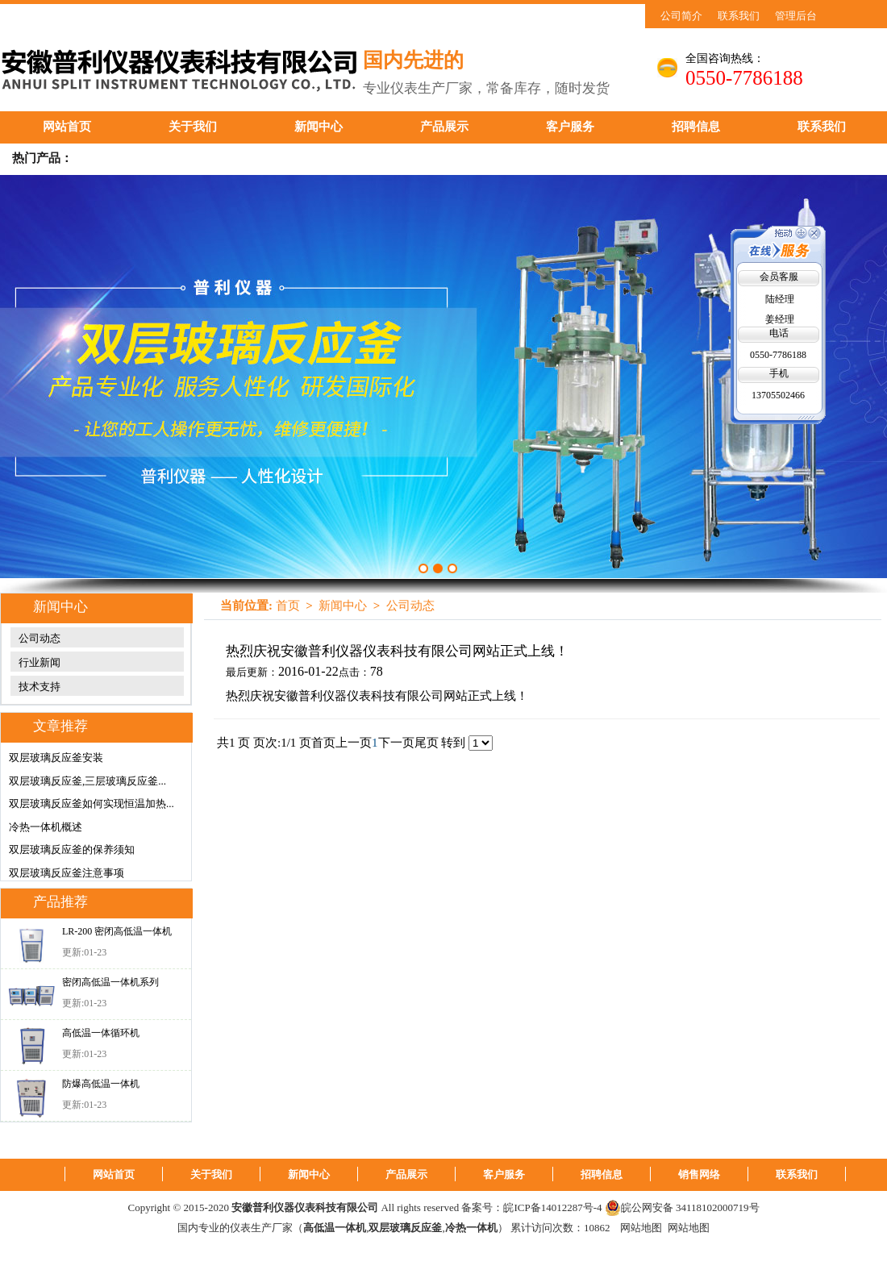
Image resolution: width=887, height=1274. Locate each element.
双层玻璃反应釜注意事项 (66, 873)
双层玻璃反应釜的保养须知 (72, 849)
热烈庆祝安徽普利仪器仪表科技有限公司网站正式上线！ (397, 651)
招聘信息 (696, 126)
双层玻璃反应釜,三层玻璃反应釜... (87, 781)
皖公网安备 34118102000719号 (682, 1208)
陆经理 (779, 299)
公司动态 (39, 638)
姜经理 (779, 319)
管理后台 (796, 16)
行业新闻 (39, 662)
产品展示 (444, 126)
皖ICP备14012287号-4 (552, 1207)
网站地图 (641, 1228)
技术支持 (39, 687)
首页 (288, 605)
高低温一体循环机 (101, 1033)
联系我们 (739, 16)
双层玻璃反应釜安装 (56, 757)
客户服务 (570, 126)
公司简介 (681, 16)
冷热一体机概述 (45, 827)
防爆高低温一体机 (101, 1083)
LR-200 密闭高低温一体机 (117, 931)
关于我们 (193, 126)
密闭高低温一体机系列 (110, 982)
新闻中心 (318, 126)
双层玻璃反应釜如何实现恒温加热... (91, 803)
